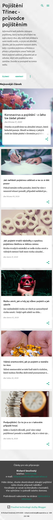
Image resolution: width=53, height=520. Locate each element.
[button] (46, 139)
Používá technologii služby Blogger (26, 507)
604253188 (30, 473)
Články (5, 76)
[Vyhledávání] (42, 5)
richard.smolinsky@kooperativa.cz (30, 476)
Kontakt (19, 76)
